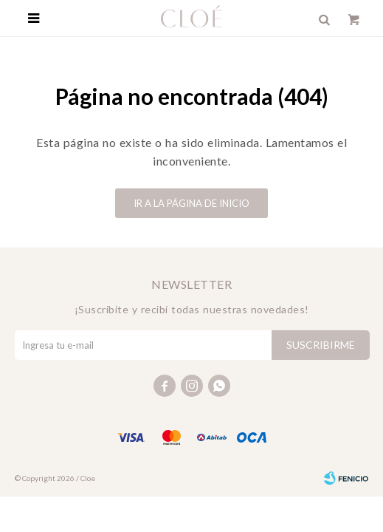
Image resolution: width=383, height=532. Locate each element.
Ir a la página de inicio (191, 203)
